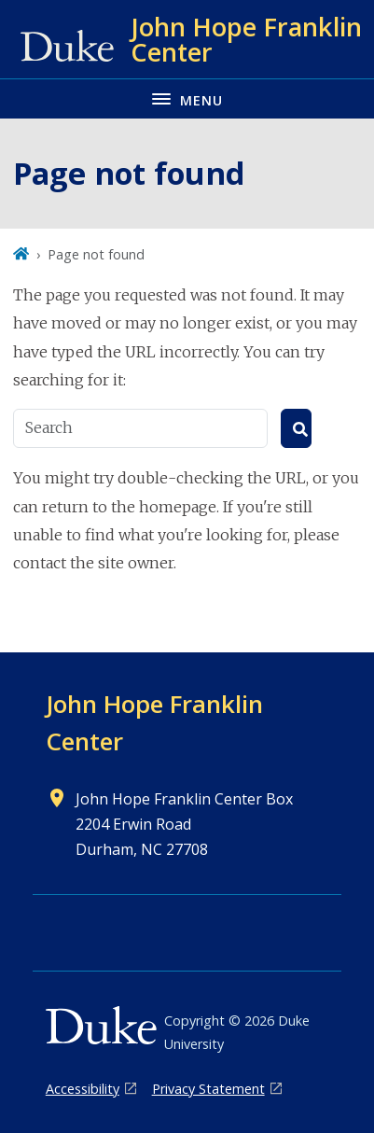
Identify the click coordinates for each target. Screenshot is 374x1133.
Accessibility (82, 1089)
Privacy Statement (208, 1089)
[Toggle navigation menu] (187, 98)
